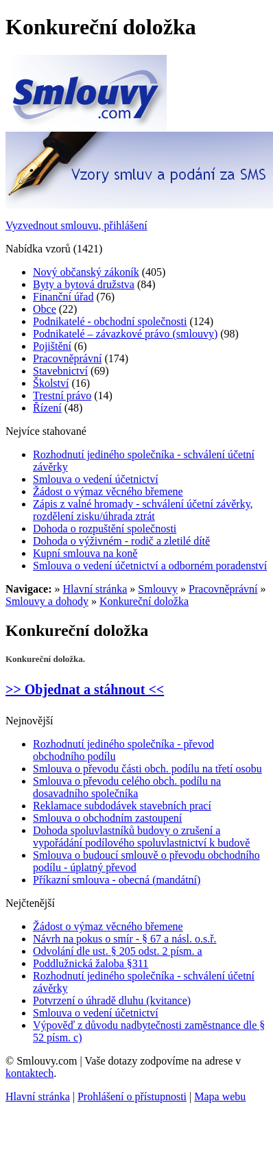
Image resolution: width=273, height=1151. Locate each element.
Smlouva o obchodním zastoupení (107, 818)
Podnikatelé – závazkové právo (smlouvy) (125, 334)
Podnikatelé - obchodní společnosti (110, 321)
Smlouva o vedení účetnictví (95, 479)
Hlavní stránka (95, 589)
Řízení (47, 408)
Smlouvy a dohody (46, 601)
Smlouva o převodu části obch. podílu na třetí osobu (147, 768)
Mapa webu (220, 1096)
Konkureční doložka (144, 601)
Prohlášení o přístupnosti (132, 1096)
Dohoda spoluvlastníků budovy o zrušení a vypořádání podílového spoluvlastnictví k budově (141, 836)
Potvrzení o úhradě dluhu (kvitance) (112, 1000)
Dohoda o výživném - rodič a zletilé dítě (121, 541)
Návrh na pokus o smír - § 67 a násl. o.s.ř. (125, 939)
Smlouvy (158, 589)
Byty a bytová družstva (83, 284)
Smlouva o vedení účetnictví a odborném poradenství (150, 565)
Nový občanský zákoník (86, 272)
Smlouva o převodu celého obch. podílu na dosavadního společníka (127, 787)
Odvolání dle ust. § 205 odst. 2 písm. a (117, 951)
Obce (44, 309)
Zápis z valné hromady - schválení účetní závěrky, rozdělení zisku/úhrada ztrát (143, 510)
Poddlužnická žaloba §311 (90, 963)
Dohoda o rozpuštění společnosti (104, 528)
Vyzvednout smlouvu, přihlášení (76, 225)
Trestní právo (62, 395)
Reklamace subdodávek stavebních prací (122, 805)
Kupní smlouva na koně (85, 553)
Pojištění (52, 346)
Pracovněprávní (67, 358)
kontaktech (29, 1073)
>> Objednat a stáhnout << (84, 689)
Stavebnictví (60, 371)
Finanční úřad (63, 296)
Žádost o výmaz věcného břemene (108, 491)
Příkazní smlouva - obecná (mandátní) (116, 880)
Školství (51, 383)
